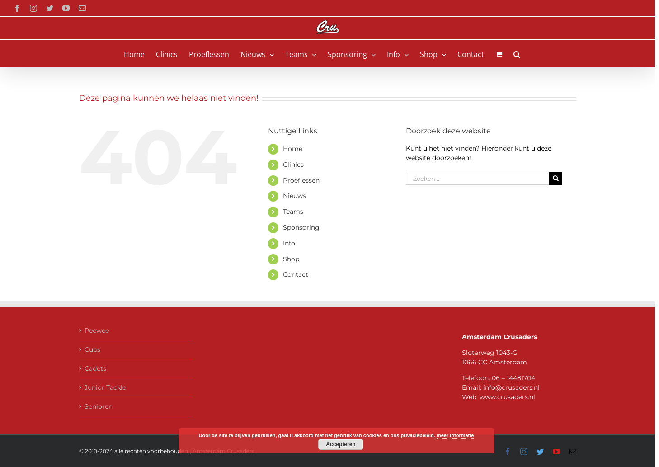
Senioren (99, 406)
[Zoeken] (555, 178)
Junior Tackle (105, 387)
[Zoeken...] (478, 178)
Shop (291, 259)
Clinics (293, 164)
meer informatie (455, 435)
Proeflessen (301, 180)
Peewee (97, 330)
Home (292, 149)
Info (289, 243)
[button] (516, 53)
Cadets (95, 368)
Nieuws (294, 196)
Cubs (92, 349)
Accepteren (340, 444)
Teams (293, 212)
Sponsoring (301, 227)
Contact (295, 274)
